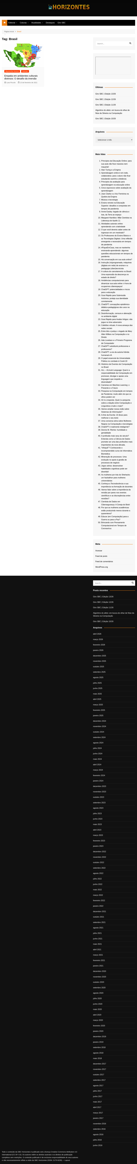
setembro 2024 (99, 737)
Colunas (23, 23)
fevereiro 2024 (99, 775)
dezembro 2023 (99, 786)
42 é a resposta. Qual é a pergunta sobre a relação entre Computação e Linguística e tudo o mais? (116, 403)
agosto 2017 (98, 1086)
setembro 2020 (99, 988)
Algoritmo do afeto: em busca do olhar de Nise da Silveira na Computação (112, 111)
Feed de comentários (104, 561)
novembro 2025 (99, 661)
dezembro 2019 (99, 1037)
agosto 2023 (98, 808)
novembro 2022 (99, 857)
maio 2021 (97, 944)
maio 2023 (97, 824)
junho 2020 (97, 1004)
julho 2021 (97, 933)
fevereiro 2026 (99, 645)
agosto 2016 (98, 1135)
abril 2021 (97, 950)
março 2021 (98, 955)
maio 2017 (97, 1102)
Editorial (11, 23)
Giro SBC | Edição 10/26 (105, 119)
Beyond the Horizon (12, 71)
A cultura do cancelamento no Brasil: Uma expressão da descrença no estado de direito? (116, 274)
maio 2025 (97, 694)
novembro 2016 (99, 1124)
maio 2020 (97, 1009)
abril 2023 (97, 830)
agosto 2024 (98, 743)
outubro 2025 (98, 667)
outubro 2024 (98, 732)
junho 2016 (97, 1145)
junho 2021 (97, 939)
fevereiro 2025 (99, 710)
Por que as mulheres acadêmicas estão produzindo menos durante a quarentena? (115, 511)
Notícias (25, 71)
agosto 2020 (98, 993)
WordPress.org (101, 567)
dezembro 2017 (99, 1064)
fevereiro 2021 (99, 960)
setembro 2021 (99, 922)
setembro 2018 (99, 1047)
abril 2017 (97, 1107)
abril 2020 (97, 1015)
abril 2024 (97, 765)
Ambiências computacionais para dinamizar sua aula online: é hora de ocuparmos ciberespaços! (116, 283)
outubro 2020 (98, 982)
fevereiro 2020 (99, 1026)
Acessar (98, 551)
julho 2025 (97, 683)
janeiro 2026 (98, 650)
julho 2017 (97, 1091)
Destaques (50, 23)
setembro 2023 (99, 803)
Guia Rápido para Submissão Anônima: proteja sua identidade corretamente (114, 298)
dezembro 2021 (99, 911)
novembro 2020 (99, 977)
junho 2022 (97, 884)
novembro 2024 (99, 726)
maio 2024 (97, 759)
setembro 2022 (99, 868)
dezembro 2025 (99, 656)
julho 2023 (97, 813)
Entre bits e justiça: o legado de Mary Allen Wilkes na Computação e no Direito (116, 334)
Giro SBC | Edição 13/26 (105, 94)
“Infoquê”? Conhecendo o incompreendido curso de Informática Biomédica (116, 451)
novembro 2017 (99, 1069)
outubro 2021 (98, 917)
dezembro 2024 (99, 721)
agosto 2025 (98, 677)
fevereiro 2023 (99, 841)
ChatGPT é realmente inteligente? (115, 427)
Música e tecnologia (109, 200)
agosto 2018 (98, 1053)
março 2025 (98, 705)
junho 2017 (97, 1096)
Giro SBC (61, 23)
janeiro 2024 (98, 781)
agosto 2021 (98, 928)
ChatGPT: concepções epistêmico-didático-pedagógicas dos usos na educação (115, 307)
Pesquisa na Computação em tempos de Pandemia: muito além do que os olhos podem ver (116, 394)
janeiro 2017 (98, 1118)
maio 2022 (97, 890)
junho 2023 (97, 819)
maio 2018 (97, 1058)
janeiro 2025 (98, 716)
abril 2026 (97, 634)
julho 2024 (97, 748)
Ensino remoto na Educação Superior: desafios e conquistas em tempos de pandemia (115, 206)
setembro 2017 (99, 1080)
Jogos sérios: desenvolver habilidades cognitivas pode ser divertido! (114, 469)
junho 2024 (97, 754)
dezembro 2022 (99, 852)
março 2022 (98, 895)
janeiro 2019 (98, 1042)
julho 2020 (97, 998)
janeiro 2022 (98, 906)
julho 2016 (97, 1140)
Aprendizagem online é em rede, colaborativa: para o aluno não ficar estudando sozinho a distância (115, 176)
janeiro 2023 (98, 846)
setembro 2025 (99, 672)
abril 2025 (97, 699)
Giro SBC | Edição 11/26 (105, 105)
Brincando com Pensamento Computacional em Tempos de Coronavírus (113, 525)
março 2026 (98, 639)
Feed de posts (101, 556)
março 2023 (98, 835)
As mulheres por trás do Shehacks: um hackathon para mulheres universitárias (115, 478)
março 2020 (98, 1020)
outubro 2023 (98, 797)
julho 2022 (97, 879)
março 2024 (98, 770)
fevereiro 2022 (99, 900)
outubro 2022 (98, 862)
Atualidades (36, 23)
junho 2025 (97, 688)
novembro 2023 (99, 792)
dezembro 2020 (99, 971)
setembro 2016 (99, 1129)
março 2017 (98, 1113)
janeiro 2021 (98, 966)
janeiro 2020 (98, 1031)
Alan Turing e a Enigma (111, 170)
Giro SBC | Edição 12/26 (105, 99)
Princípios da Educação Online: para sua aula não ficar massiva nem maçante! (116, 164)
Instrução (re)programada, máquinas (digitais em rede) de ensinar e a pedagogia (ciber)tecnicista (116, 266)
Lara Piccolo (10, 82)
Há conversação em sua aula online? (116, 260)
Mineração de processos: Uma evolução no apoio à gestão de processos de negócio (114, 460)
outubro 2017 (98, 1075)
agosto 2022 (98, 873)
